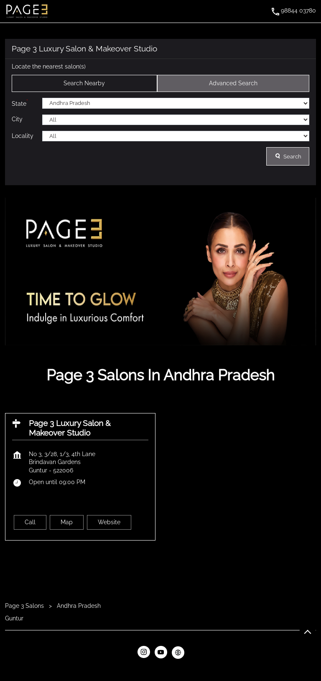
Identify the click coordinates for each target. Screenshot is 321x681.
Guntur (14, 618)
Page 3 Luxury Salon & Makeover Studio (70, 427)
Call (30, 521)
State (20, 103)
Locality (22, 135)
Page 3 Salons (25, 605)
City (17, 119)
